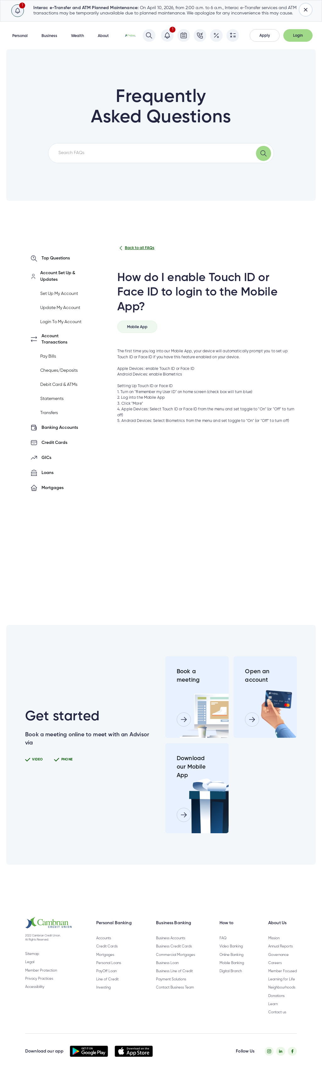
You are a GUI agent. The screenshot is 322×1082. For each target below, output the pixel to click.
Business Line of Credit (174, 971)
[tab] (137, 327)
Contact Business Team (175, 987)
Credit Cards (107, 946)
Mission (274, 938)
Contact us (277, 1012)
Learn (273, 1004)
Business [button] (49, 36)
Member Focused (282, 971)
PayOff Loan (106, 971)
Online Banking (231, 955)
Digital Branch (230, 971)
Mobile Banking (231, 963)
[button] (265, 35)
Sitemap (32, 954)
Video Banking (231, 946)
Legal (29, 962)
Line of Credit (107, 979)
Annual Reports (280, 946)
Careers (275, 963)
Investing (103, 987)
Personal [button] (20, 36)
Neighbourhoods (281, 987)
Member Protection (41, 971)
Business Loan (167, 963)
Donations (276, 996)
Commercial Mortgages (175, 955)
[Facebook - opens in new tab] (292, 1051)
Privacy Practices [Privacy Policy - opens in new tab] (39, 979)
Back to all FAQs (135, 248)
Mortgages (105, 955)
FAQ (222, 938)
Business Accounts (170, 938)
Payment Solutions (171, 979)
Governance (278, 955)
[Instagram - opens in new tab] (269, 1051)
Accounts (103, 938)
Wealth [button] (77, 36)
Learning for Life (281, 979)
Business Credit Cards (174, 946)
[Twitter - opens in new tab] (280, 1051)
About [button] (103, 36)
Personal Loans (108, 963)
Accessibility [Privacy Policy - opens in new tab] (34, 987)
